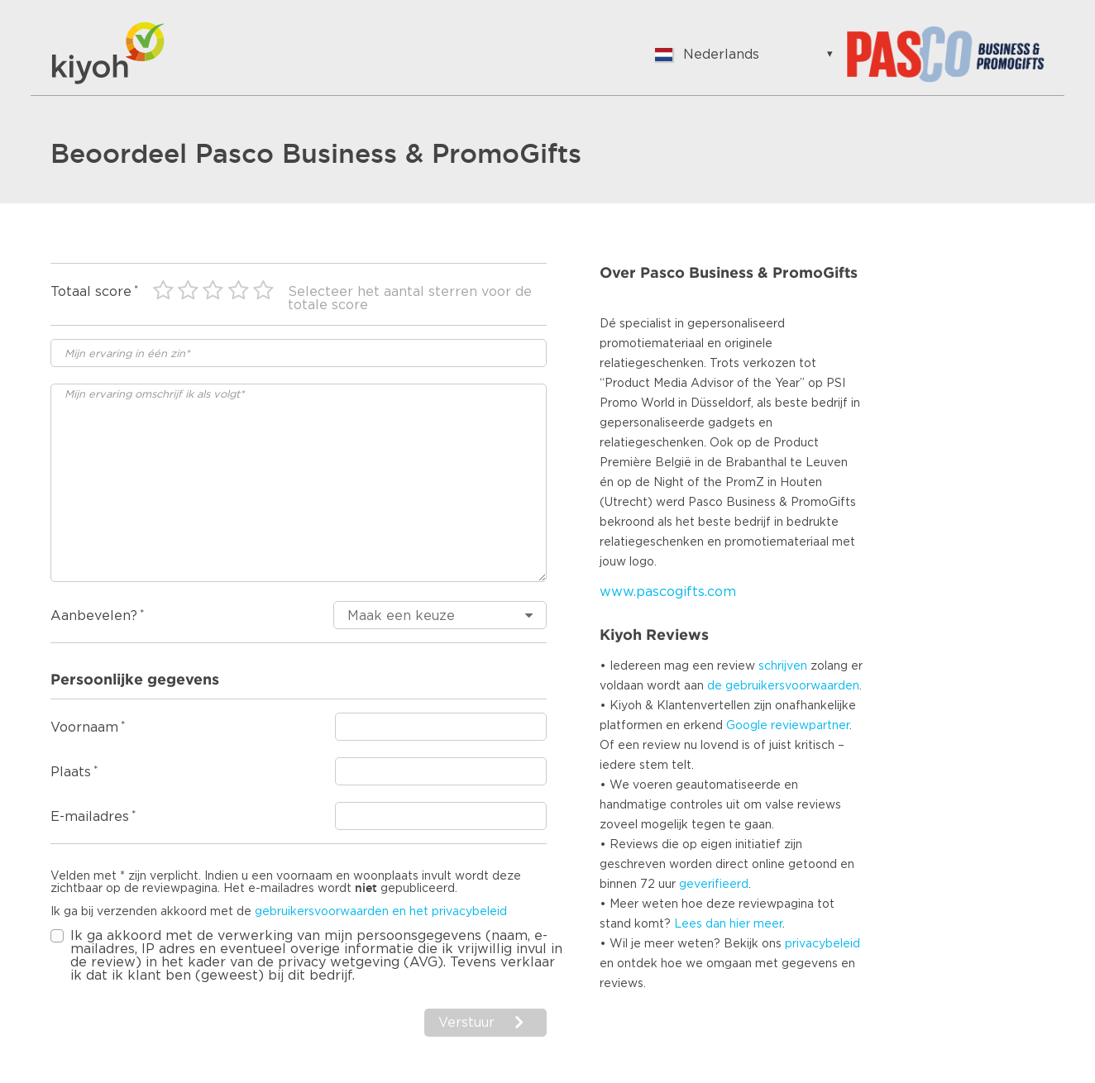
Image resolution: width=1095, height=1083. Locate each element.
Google (746, 726)
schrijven (782, 666)
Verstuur (466, 1022)
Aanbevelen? (93, 616)
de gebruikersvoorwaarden (783, 686)
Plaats (70, 772)
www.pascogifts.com (668, 592)
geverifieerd (713, 884)
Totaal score (90, 291)
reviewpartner (810, 726)
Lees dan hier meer (728, 924)
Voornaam (84, 727)
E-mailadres (89, 816)
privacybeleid (822, 944)
